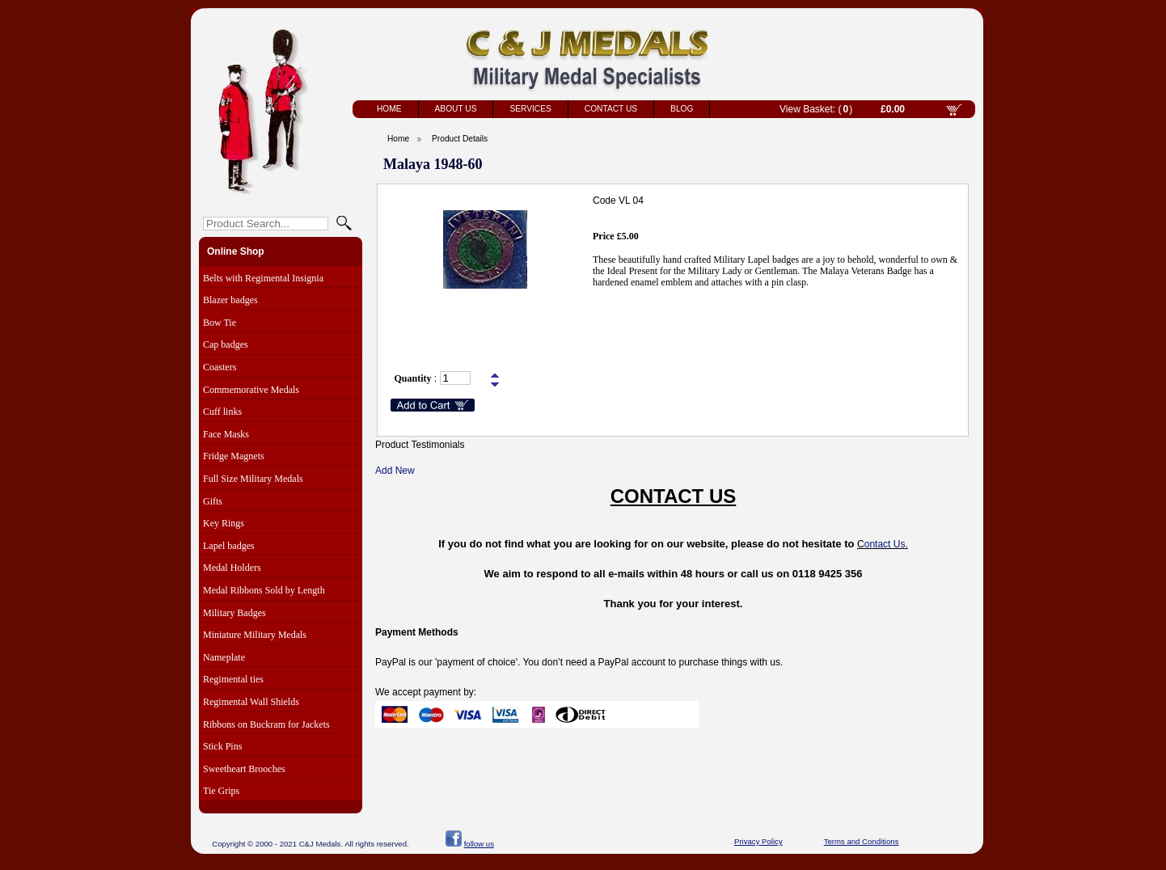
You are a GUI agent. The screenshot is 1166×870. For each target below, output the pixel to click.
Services (530, 108)
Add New (395, 470)
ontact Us (885, 544)
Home (389, 108)
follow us (479, 843)
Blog (681, 108)
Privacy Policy (758, 841)
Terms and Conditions (861, 841)
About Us (456, 108)
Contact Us (611, 108)
